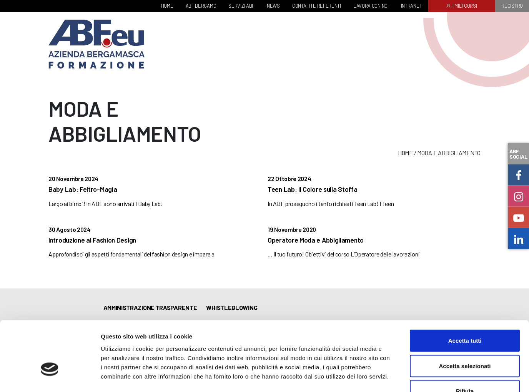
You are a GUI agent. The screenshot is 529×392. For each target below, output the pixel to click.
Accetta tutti (465, 291)
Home (405, 152)
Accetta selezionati (465, 316)
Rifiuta (465, 341)
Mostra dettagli (404, 377)
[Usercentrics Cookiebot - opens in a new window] (49, 377)
